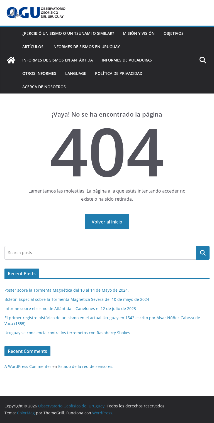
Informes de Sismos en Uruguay (86, 46)
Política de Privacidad (118, 73)
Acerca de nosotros (44, 86)
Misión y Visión (139, 33)
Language (75, 73)
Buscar (203, 253)
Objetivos (174, 33)
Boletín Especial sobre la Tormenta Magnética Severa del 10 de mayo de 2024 (76, 299)
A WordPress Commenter (27, 366)
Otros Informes (39, 73)
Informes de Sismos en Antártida (57, 60)
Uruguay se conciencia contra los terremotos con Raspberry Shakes (67, 332)
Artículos (32, 46)
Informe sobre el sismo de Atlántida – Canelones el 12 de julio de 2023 (70, 308)
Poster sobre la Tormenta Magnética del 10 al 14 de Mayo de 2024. (66, 290)
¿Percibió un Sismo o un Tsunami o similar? (68, 33)
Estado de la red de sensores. (85, 366)
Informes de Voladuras (127, 60)
